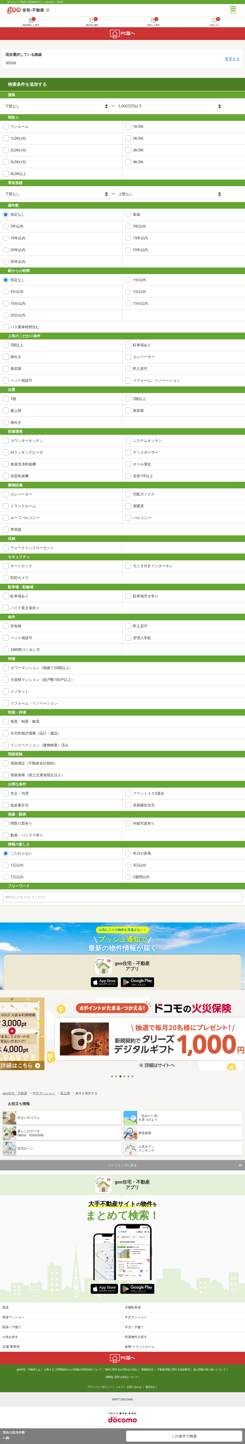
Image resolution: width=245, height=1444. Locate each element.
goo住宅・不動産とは (28, 1369)
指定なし (17, 214)
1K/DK (138, 126)
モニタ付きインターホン (153, 566)
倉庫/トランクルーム (140, 1346)
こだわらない (21, 853)
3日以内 (139, 865)
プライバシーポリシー (99, 1387)
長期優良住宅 (144, 805)
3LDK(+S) (18, 162)
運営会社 (150, 1387)
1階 (13, 399)
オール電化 (142, 464)
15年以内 (140, 238)
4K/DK (138, 162)
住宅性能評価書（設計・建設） (35, 733)
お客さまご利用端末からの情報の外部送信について (72, 1369)
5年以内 (139, 226)
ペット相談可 (21, 380)
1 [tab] (112, 1076)
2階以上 (16, 345)
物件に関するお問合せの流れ (121, 1369)
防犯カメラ (19, 578)
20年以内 (17, 250)
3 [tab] (120, 1076)
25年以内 (140, 250)
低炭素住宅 (19, 805)
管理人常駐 (142, 638)
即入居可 (140, 368)
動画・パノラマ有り (26, 835)
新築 (136, 214)
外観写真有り (144, 823)
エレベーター (144, 357)
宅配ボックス (144, 494)
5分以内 (16, 291)
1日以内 (16, 865)
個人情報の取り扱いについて (209, 1369)
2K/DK (138, 138)
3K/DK (138, 150)
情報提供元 (147, 1369)
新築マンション (13, 1317)
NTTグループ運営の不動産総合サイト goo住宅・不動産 (35, 2)
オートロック (21, 566)
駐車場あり (142, 345)
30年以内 (17, 262)
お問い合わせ (134, 1387)
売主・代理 (19, 793)
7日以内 (16, 877)
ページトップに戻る (122, 1165)
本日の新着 (142, 853)
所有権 (15, 626)
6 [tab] (133, 1076)
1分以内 (139, 280)
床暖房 (138, 506)
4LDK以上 (18, 174)
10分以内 (17, 303)
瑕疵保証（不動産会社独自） (34, 763)
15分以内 (140, 303)
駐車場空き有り (145, 596)
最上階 (15, 410)
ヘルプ (119, 1387)
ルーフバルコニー (24, 518)
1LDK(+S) (18, 138)
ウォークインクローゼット (32, 548)
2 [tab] (116, 1076)
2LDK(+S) (18, 150)
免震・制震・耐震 (24, 721)
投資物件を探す (136, 1337)
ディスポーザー (145, 452)
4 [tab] (124, 1076)
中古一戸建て (134, 1327)
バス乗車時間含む (24, 327)
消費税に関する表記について (121, 1377)
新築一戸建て (11, 1327)
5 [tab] (128, 1076)
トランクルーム (23, 506)
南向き (15, 357)
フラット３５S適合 (148, 793)
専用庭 (15, 529)
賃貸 (5, 1307)
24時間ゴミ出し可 (25, 650)
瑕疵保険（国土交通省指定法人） (37, 775)
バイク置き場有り (24, 608)
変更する (232, 59)
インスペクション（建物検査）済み (39, 745)
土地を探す (10, 1337)
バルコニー (142, 518)
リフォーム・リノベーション (156, 380)
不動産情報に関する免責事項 (173, 1369)
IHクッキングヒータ (26, 452)
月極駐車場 (133, 1307)
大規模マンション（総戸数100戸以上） (42, 679)
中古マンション (136, 1317)
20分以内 (17, 315)
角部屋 (15, 368)
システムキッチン (147, 440)
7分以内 (139, 291)
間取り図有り (21, 823)
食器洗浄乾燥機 (23, 464)
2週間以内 (141, 877)
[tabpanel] (122, 1034)
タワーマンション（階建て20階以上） (41, 668)
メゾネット (19, 691)
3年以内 (16, 226)
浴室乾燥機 (19, 476)
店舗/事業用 (11, 1346)
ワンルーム (19, 126)
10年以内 (17, 238)
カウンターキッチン (26, 440)
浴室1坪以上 (143, 476)
